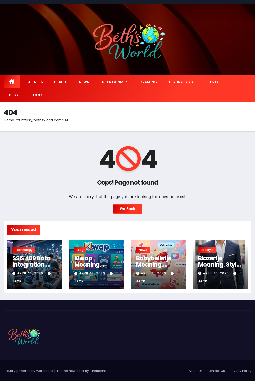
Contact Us (216, 371)
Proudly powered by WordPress (29, 371)
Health (61, 81)
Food (36, 94)
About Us (196, 371)
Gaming (149, 81)
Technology (181, 81)
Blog (14, 94)
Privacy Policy (240, 371)
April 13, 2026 (92, 273)
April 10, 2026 (216, 273)
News (84, 81)
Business (34, 81)
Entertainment (115, 81)
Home (9, 120)
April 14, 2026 (30, 273)
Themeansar (100, 371)
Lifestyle (213, 81)
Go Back (127, 208)
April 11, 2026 (154, 273)
